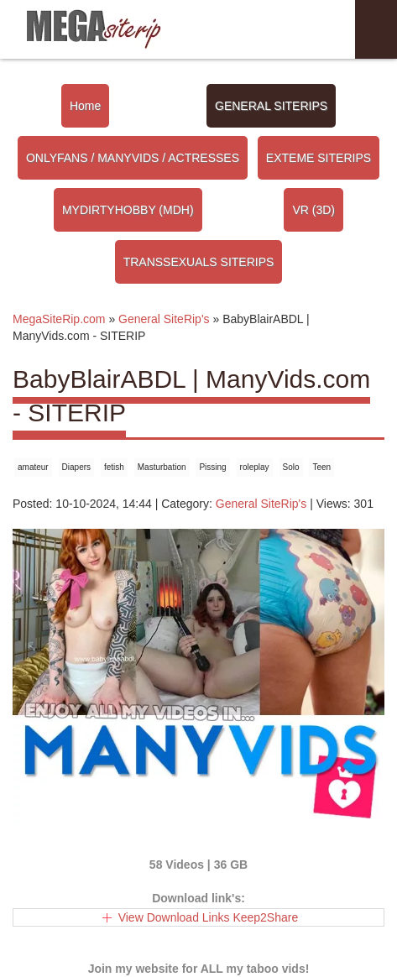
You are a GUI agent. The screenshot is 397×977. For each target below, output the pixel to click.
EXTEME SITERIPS (318, 158)
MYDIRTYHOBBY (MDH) (128, 210)
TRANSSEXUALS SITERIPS (198, 262)
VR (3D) (313, 210)
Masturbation (162, 467)
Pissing (212, 467)
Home (85, 105)
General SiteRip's (261, 503)
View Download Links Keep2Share (208, 917)
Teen (321, 467)
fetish (114, 467)
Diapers (76, 467)
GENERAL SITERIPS (271, 105)
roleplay (254, 467)
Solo (291, 467)
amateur (33, 467)
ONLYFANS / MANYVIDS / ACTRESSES (132, 158)
